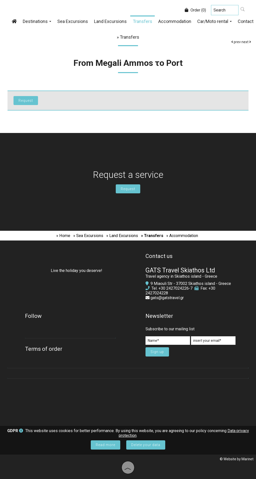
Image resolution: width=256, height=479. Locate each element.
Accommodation (174, 21)
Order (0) (195, 10)
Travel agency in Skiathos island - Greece (181, 276)
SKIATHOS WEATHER (128, 399)
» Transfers (152, 235)
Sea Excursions (72, 21)
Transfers (142, 21)
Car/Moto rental (214, 21)
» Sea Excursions (88, 235)
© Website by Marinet (237, 459)
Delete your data (145, 445)
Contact (246, 21)
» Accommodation (182, 235)
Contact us (159, 256)
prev (236, 42)
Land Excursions (110, 21)
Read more (105, 445)
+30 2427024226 (173, 288)
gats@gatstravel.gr (167, 297)
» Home (63, 235)
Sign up (157, 352)
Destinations (37, 21)
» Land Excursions (122, 235)
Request (128, 189)
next (246, 42)
